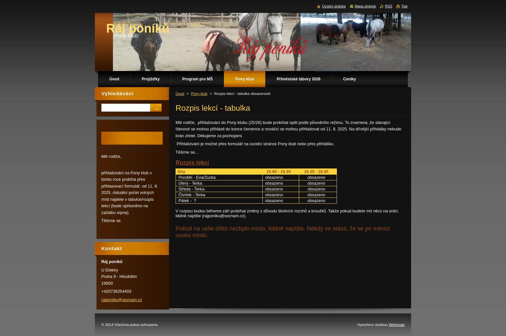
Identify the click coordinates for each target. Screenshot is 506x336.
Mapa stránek (365, 6)
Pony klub (199, 94)
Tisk (404, 6)
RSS (388, 6)
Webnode (397, 325)
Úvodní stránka (334, 6)
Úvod (180, 94)
